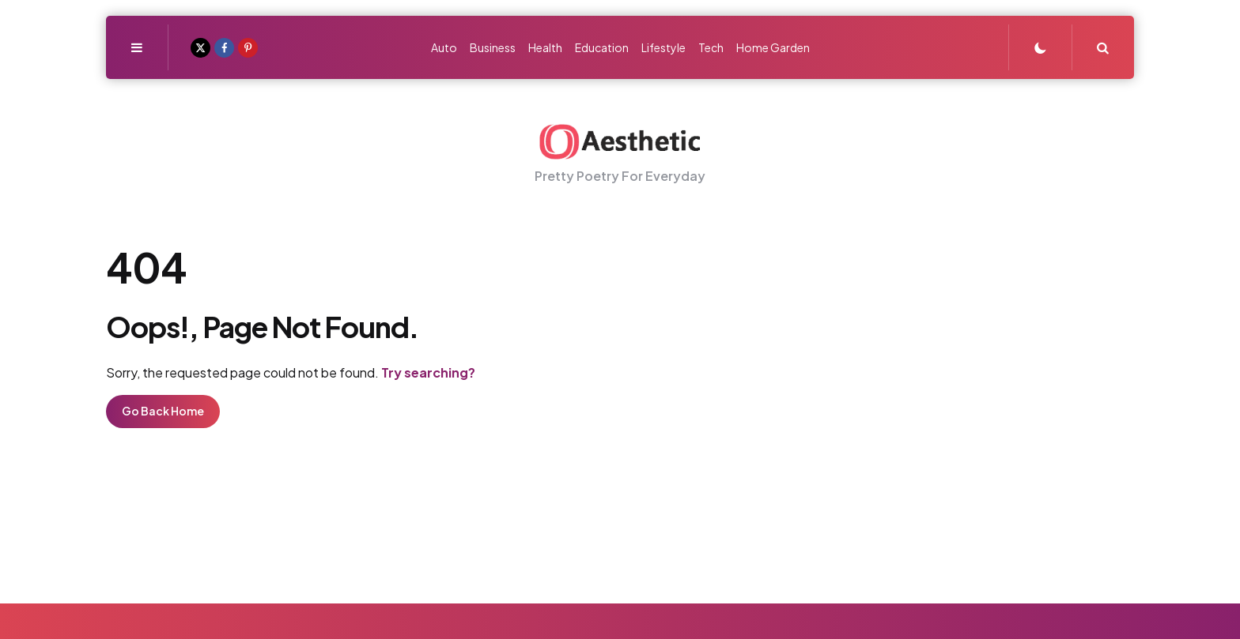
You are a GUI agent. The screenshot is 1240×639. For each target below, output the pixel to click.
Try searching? (428, 372)
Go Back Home (163, 411)
